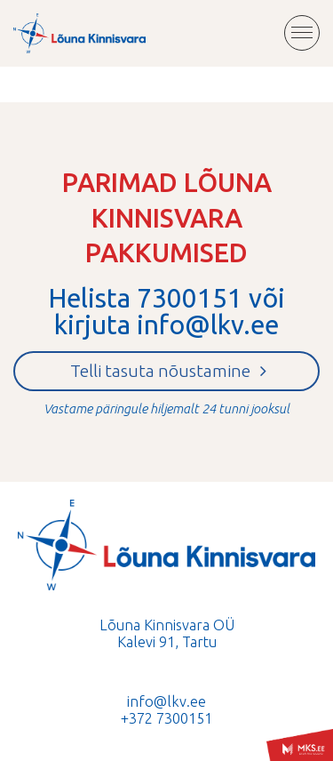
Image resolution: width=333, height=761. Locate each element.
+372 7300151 (166, 718)
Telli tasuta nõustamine (168, 370)
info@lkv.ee (208, 324)
